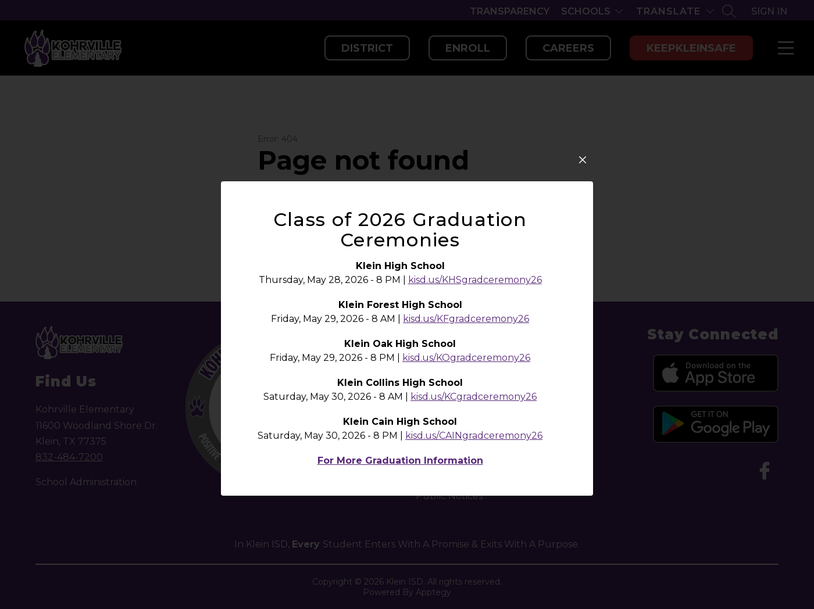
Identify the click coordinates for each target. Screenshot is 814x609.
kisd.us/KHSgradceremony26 (475, 279)
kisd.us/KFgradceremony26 (466, 318)
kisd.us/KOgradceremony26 (466, 357)
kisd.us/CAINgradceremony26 (473, 435)
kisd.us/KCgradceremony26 (473, 396)
